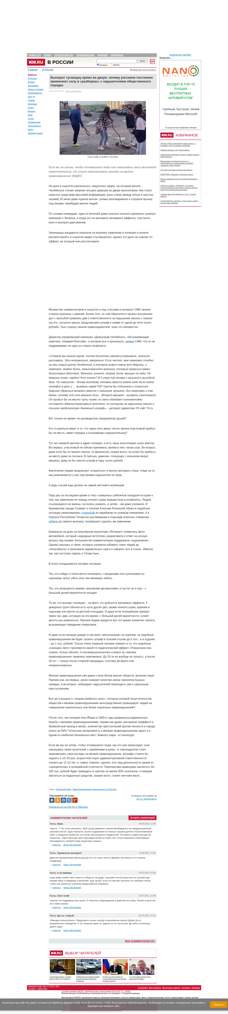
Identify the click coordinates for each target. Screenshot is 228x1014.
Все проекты (155, 988)
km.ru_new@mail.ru (147, 799)
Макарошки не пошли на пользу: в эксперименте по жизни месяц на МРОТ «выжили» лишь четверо (176, 163)
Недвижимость (35, 93)
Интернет (102, 65)
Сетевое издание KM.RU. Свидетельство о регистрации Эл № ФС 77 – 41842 (96, 991)
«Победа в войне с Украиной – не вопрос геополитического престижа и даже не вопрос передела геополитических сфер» (179, 187)
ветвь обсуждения (72, 845)
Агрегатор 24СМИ (180, 54)
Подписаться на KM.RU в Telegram (68, 807)
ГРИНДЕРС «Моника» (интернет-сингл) (176, 174)
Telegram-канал (35, 133)
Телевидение (85, 55)
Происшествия (63, 789)
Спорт (31, 107)
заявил (129, 341)
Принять (218, 1004)
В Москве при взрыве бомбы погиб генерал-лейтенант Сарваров (87, 979)
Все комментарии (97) (140, 941)
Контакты (186, 988)
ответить (56, 845)
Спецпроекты (63, 55)
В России (61, 62)
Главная (33, 69)
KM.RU (115, 65)
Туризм (31, 100)
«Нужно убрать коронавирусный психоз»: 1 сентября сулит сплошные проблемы (178, 144)
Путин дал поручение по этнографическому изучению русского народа (114, 979)
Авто (30, 97)
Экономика (33, 86)
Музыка (31, 111)
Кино (30, 115)
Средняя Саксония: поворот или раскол (176, 170)
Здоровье (32, 104)
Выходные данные (171, 988)
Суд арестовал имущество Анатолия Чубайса (139, 978)
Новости (35, 55)
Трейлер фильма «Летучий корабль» (175, 150)
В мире (31, 82)
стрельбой (88, 512)
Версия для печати (144, 69)
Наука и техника (36, 89)
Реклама (196, 988)
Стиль (31, 118)
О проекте (143, 988)
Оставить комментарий (142, 818)
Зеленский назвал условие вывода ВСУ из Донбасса (60, 978)
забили (53, 521)
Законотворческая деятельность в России (94, 789)
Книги (30, 129)
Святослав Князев (73, 91)
